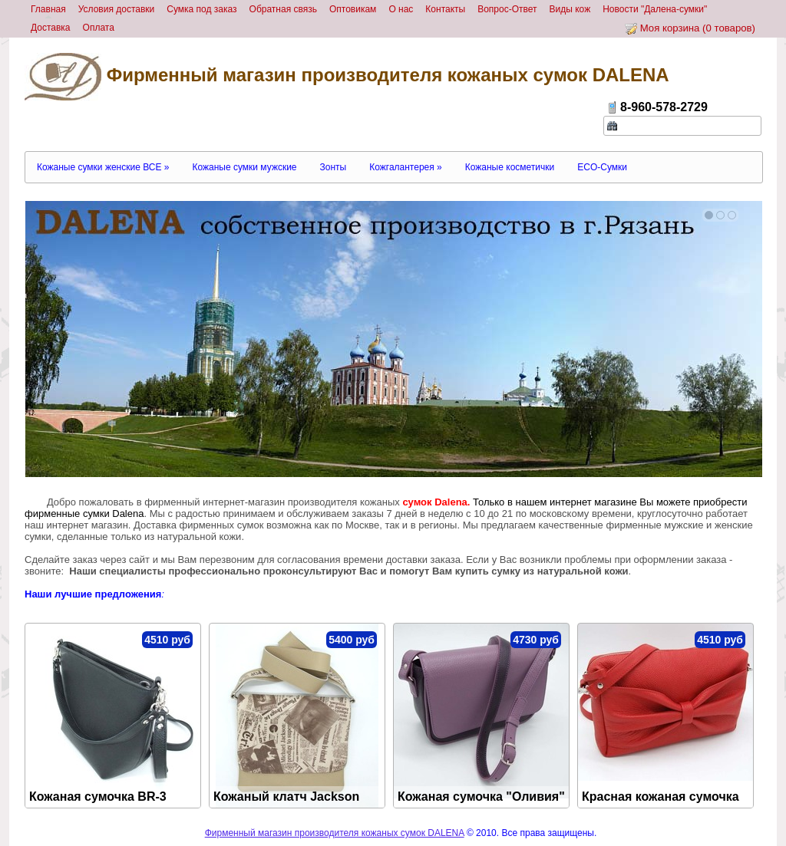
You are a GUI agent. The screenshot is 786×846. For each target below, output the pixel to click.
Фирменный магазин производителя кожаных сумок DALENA (347, 76)
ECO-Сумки (602, 167)
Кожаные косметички (509, 167)
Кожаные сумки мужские (244, 167)
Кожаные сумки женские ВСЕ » (103, 167)
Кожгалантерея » (405, 167)
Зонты (333, 167)
